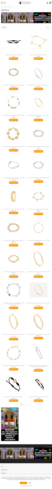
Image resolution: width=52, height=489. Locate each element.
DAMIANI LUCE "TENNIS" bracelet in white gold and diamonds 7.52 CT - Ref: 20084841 (38, 366)
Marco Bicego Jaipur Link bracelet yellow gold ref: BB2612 (38, 210)
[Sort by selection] (48, 27)
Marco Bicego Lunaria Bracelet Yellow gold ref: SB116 (13, 209)
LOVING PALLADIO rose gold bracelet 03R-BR (13, 396)
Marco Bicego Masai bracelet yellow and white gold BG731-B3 (38, 116)
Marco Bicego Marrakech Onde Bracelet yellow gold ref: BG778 (38, 147)
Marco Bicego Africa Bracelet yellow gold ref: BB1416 (13, 85)
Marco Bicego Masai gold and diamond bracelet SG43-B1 (38, 272)
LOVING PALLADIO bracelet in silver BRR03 (13, 54)
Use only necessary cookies (26, 485)
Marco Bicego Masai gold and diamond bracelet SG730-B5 (38, 303)
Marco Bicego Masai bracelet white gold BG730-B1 (38, 85)
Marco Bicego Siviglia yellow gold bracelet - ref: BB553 (38, 240)
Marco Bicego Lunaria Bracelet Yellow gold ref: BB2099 (13, 146)
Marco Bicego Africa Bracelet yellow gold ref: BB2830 (14, 365)
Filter (4, 27)
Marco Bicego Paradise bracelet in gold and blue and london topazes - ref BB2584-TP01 (14, 303)
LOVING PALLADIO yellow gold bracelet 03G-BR (38, 396)
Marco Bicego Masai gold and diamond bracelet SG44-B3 (13, 335)
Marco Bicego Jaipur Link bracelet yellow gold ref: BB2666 (13, 272)
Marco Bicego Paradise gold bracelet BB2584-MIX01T (38, 177)
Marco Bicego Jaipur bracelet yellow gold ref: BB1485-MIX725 (13, 116)
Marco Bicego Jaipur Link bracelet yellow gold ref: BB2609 (13, 241)
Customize (23, 482)
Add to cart (13, 58)
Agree (29, 482)
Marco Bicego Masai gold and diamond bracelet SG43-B (38, 334)
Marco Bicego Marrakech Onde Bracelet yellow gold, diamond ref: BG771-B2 (14, 178)
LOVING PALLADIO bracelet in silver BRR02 (38, 54)
